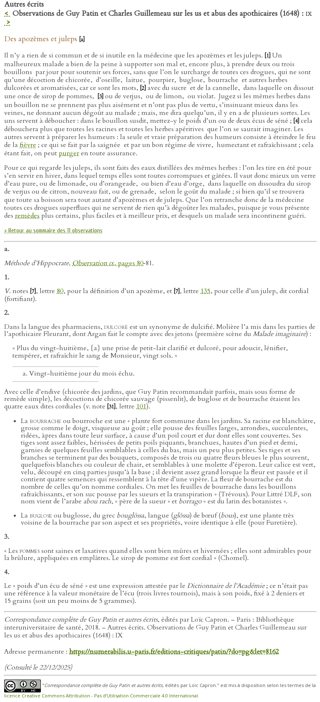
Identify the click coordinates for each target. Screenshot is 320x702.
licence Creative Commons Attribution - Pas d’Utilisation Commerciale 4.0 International (101, 695)
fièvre (28, 144)
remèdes (27, 215)
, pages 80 (128, 263)
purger (69, 153)
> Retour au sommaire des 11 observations (53, 230)
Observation (93, 263)
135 (205, 291)
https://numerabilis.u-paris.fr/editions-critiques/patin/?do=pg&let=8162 (174, 651)
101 (141, 406)
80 (60, 291)
